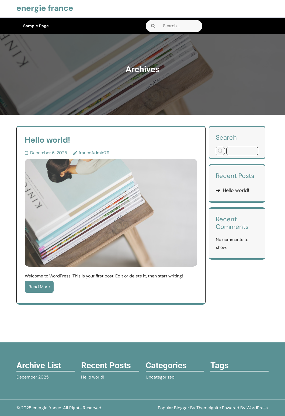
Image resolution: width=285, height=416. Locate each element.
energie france (44, 8)
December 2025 (32, 377)
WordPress (257, 408)
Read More (39, 287)
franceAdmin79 (94, 153)
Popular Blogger (173, 408)
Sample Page (36, 26)
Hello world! (47, 140)
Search (226, 137)
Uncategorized (160, 377)
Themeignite (208, 408)
